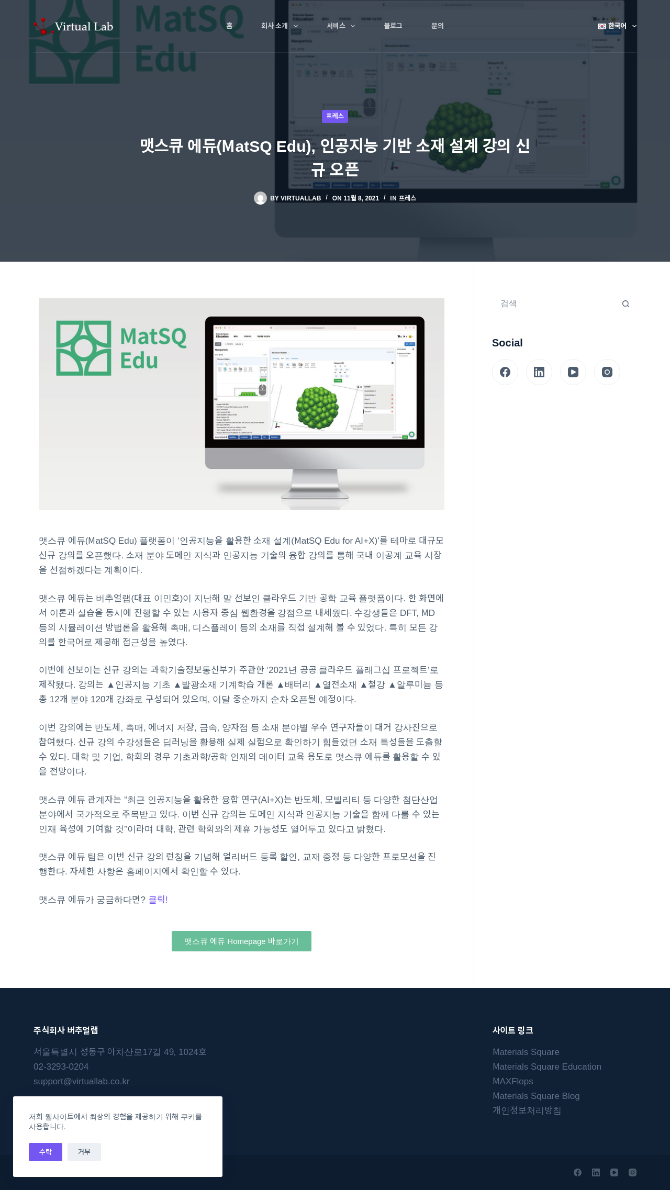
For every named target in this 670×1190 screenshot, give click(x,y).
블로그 (393, 26)
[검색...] (554, 303)
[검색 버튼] (625, 303)
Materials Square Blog (536, 1096)
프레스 (334, 116)
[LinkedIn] (539, 372)
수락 (45, 1152)
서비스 (343, 26)
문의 (437, 26)
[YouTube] (573, 372)
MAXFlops (513, 1081)
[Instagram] (607, 372)
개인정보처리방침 (527, 1111)
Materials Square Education (547, 1067)
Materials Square (526, 1052)
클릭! (158, 900)
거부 (84, 1152)
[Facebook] (505, 372)
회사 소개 (281, 26)
